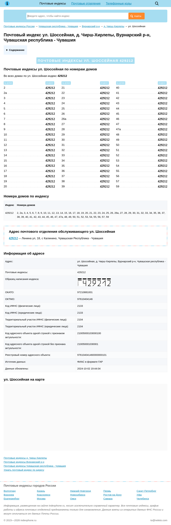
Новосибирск (77, 494)
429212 (13, 238)
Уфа (139, 494)
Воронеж (9, 494)
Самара (108, 498)
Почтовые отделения (86, 3)
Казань (41, 490)
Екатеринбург (11, 498)
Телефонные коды (119, 3)
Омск (73, 498)
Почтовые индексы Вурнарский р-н (24, 461)
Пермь (107, 490)
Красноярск (43, 494)
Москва (41, 498)
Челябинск (143, 498)
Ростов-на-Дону (112, 494)
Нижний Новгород (80, 490)
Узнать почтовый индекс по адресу (24, 469)
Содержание (16, 50)
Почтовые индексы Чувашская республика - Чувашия (35, 465)
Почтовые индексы (53, 3)
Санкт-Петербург (146, 490)
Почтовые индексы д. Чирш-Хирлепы (25, 457)
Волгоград (10, 490)
